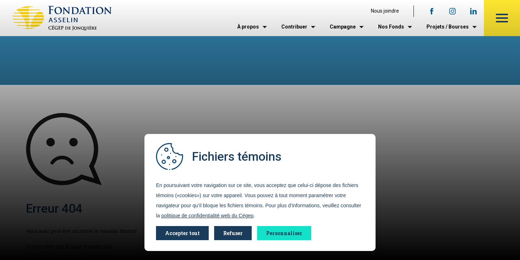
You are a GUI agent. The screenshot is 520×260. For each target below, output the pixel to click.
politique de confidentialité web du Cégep (207, 215)
